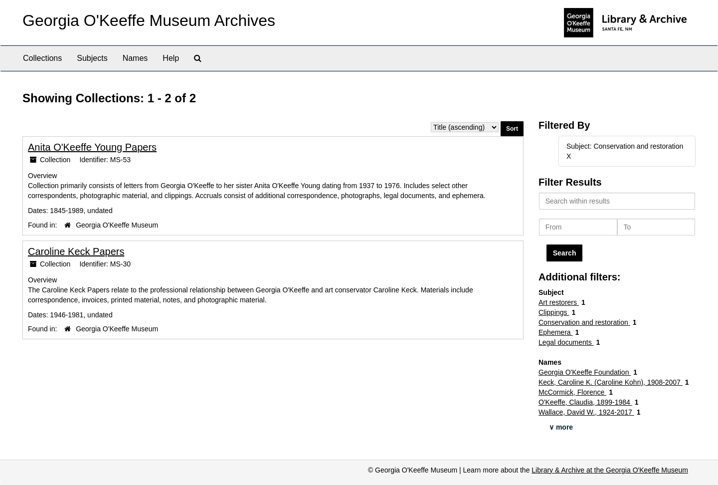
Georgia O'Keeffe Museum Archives (148, 20)
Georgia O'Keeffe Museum (117, 225)
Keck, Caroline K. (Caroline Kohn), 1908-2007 (610, 382)
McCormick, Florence (572, 392)
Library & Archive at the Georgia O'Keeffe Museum (610, 470)
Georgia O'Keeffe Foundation (584, 372)
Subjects (92, 58)
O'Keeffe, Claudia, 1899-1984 (585, 402)
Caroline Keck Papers (76, 251)
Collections (42, 58)
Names (135, 58)
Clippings (553, 312)
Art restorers (558, 302)
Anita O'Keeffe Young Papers (92, 147)
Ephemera (555, 332)
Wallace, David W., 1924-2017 (586, 412)
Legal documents (566, 342)
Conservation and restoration (584, 322)
